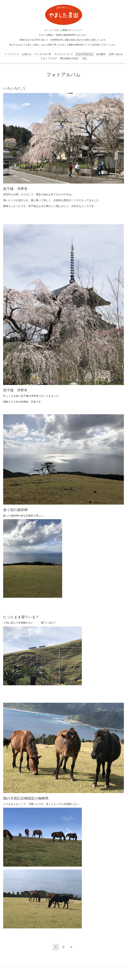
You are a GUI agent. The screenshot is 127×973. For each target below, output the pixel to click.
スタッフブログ (48, 58)
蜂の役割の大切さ (69, 58)
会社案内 (100, 54)
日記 (84, 58)
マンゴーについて (63, 54)
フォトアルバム (84, 54)
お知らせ (26, 54)
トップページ (12, 54)
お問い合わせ (116, 54)
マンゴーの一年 (43, 54)
